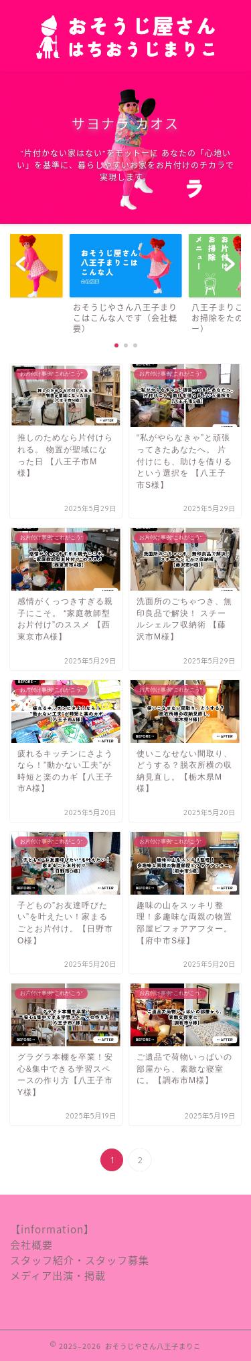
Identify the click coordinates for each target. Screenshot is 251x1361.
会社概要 (31, 1244)
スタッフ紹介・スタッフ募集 (79, 1259)
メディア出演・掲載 (58, 1275)
